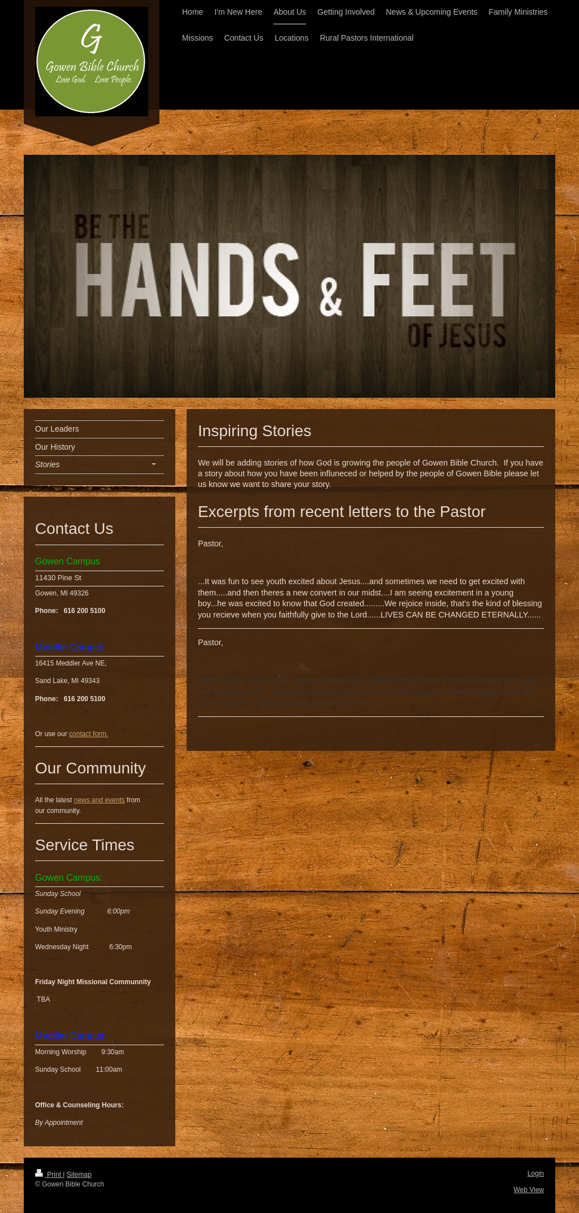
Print (49, 1175)
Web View (528, 1190)
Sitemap (79, 1175)
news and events (99, 800)
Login (536, 1173)
